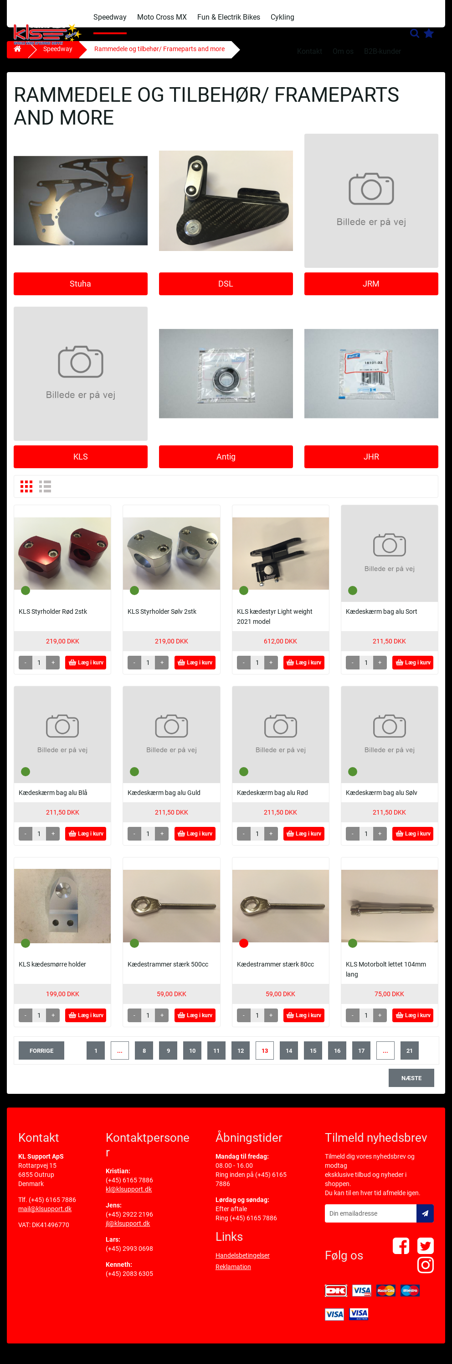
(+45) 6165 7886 (52, 1206)
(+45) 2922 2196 (129, 1221)
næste (411, 1085)
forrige (41, 1057)
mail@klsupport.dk (45, 1215)
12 (240, 1057)
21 (409, 1057)
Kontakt (309, 51)
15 (313, 1057)
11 (216, 1057)
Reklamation (233, 1273)
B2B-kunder (382, 51)
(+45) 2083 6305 (129, 1280)
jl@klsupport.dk (128, 1230)
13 (265, 1057)
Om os (343, 51)
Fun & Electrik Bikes (228, 17)
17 (361, 1057)
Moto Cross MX (162, 17)
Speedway (110, 17)
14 (289, 1057)
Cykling (282, 17)
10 (192, 1057)
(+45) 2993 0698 (129, 1255)
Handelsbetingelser (243, 1262)
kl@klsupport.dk (129, 1196)
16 (337, 1057)
